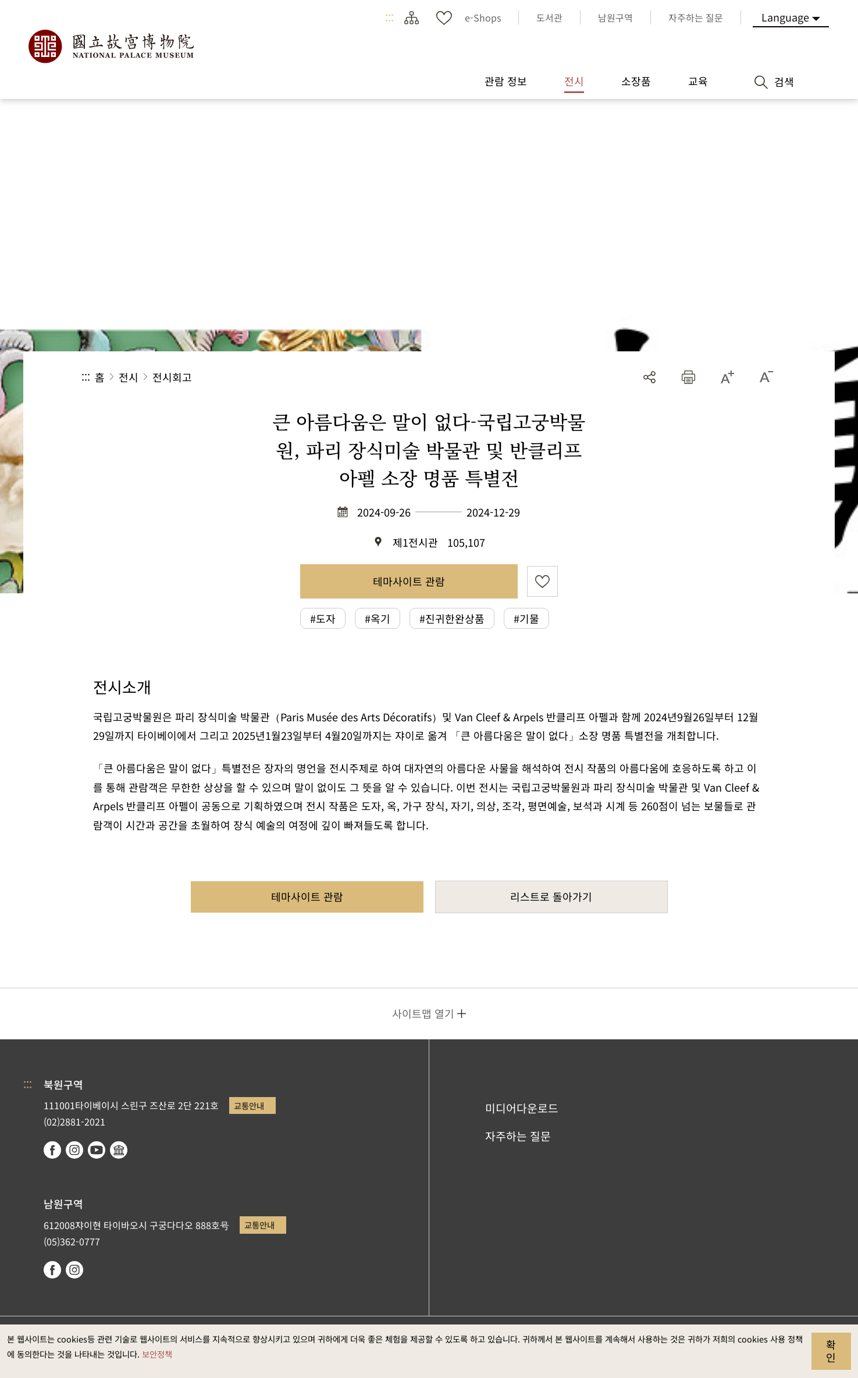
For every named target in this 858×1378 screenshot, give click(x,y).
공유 (649, 377)
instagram (74, 1150)
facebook (52, 1150)
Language (785, 16)
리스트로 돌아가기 (551, 896)
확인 (831, 1351)
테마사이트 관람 (409, 581)
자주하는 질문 (518, 1136)
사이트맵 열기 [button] (423, 1013)
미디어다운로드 (521, 1108)
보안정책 (157, 1354)
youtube (96, 1150)
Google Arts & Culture (118, 1150)
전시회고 (172, 376)
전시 (128, 376)
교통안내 (249, 1105)
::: (389, 17)
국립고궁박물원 (110, 46)
